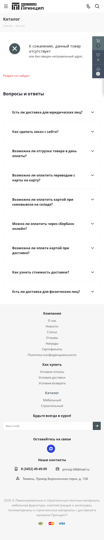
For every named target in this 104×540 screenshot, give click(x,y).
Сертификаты (52, 349)
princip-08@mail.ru (76, 469)
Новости (52, 326)
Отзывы (52, 338)
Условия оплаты (52, 372)
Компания (52, 313)
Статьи (52, 332)
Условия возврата (52, 383)
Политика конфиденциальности (52, 355)
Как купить (52, 364)
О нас (52, 320)
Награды (52, 343)
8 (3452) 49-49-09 (34, 469)
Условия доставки (52, 377)
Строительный (52, 406)
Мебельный (52, 400)
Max (51, 449)
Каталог (52, 393)
